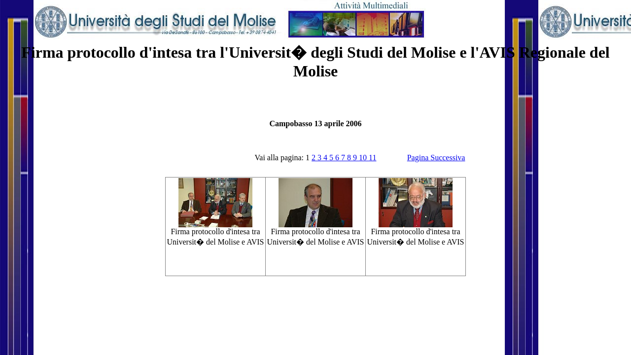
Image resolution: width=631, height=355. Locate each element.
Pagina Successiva (436, 157)
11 (372, 157)
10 (364, 157)
